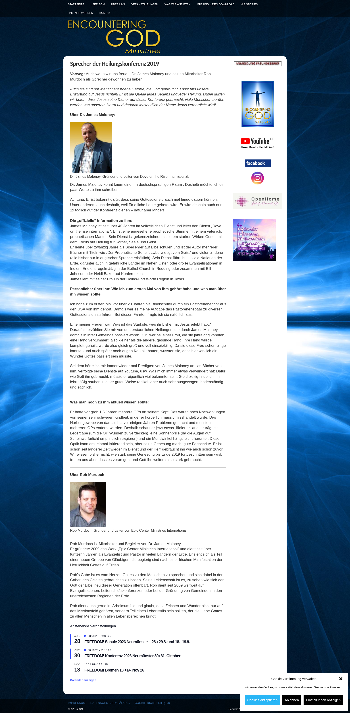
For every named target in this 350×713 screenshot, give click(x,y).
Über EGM (97, 4)
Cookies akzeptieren (262, 700)
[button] (341, 678)
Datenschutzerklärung (110, 703)
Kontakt (105, 12)
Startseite (76, 4)
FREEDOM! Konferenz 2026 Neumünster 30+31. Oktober (132, 656)
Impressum (76, 703)
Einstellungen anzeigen (323, 700)
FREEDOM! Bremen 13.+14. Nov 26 (114, 670)
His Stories (249, 4)
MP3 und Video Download (216, 4)
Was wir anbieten (177, 4)
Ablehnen (292, 700)
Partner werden (80, 12)
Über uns (118, 4)
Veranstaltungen (144, 4)
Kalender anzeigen (83, 680)
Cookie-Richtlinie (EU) (152, 703)
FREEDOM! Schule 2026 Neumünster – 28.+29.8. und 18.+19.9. (137, 642)
